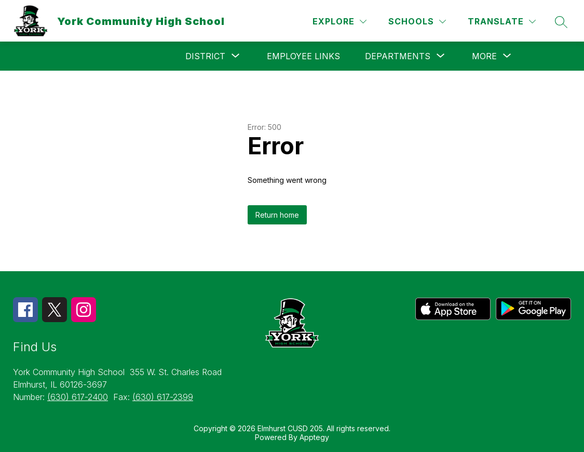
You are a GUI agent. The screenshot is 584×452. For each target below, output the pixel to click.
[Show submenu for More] (484, 56)
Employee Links (303, 56)
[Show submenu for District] (205, 56)
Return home (277, 214)
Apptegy (314, 437)
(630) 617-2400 (77, 397)
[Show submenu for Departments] (397, 56)
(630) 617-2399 (162, 397)
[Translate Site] (501, 21)
